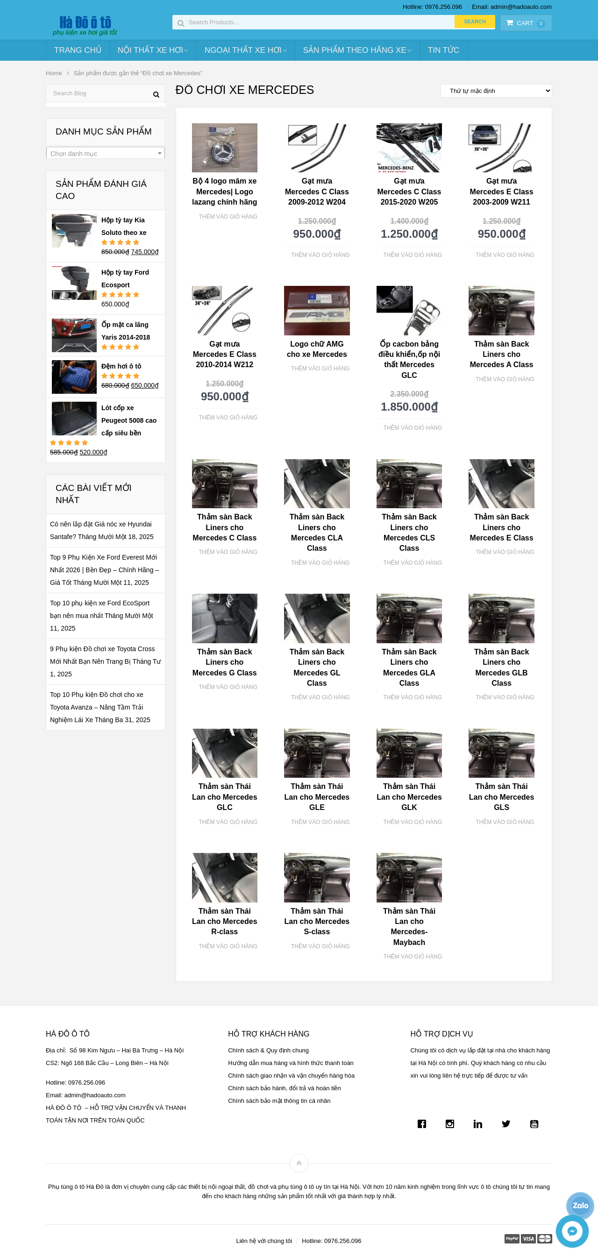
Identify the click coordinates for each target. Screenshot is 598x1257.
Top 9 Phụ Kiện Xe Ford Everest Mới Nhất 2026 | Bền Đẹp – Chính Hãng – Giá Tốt (104, 570)
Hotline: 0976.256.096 (432, 7)
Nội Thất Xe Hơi (150, 50)
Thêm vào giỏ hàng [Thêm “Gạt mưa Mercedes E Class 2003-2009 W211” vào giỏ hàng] (505, 255)
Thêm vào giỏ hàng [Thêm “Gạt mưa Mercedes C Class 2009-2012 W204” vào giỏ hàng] (320, 255)
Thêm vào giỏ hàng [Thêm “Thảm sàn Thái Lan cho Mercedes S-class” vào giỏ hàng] (320, 946)
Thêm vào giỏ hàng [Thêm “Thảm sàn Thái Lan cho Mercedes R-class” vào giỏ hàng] (228, 946)
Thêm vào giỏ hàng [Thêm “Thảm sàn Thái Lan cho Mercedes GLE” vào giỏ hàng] (320, 822)
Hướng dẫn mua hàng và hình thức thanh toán (291, 1062)
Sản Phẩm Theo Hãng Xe (354, 50)
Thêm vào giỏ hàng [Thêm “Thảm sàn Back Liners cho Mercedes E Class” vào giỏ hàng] (505, 552)
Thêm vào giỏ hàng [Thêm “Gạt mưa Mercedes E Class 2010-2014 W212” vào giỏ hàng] (228, 417)
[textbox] (105, 153)
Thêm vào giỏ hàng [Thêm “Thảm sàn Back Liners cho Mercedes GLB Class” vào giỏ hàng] (505, 697)
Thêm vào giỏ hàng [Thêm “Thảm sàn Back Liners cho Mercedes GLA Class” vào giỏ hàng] (413, 697)
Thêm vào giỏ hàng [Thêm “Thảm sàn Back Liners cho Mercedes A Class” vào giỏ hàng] (505, 379)
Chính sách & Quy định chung (268, 1050)
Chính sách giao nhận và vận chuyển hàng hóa (291, 1075)
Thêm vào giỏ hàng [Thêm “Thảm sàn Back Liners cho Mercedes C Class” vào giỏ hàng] (228, 552)
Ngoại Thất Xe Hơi (243, 50)
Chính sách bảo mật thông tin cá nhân (279, 1100)
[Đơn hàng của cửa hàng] (496, 91)
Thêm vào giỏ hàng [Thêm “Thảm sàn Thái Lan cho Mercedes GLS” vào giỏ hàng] (505, 822)
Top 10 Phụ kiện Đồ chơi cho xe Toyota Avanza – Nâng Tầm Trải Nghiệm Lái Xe (96, 707)
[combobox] (105, 153)
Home (54, 73)
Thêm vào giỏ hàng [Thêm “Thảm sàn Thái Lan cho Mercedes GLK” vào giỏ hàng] (413, 822)
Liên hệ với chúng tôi (264, 1241)
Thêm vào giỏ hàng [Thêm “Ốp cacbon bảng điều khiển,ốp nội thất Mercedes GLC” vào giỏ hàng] (413, 428)
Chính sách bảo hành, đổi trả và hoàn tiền (284, 1088)
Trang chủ (77, 50)
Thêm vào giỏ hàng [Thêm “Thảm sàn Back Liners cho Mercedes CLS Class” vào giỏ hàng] (413, 563)
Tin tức (443, 50)
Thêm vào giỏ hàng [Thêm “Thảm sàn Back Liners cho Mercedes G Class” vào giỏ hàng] (228, 687)
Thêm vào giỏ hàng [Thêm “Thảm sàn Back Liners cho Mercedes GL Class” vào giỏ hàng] (320, 697)
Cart (525, 23)
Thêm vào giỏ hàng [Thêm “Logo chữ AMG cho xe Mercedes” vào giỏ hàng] (320, 368)
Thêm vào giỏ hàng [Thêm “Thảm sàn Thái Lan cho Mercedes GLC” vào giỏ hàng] (228, 822)
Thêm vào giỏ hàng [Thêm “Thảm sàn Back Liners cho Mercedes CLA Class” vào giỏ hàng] (320, 563)
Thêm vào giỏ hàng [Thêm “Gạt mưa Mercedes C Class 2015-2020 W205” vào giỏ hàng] (413, 255)
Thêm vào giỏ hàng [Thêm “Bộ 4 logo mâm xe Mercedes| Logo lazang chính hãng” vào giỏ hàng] (228, 216)
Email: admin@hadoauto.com (512, 7)
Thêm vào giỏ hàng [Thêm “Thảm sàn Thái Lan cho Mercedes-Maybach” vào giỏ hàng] (413, 956)
